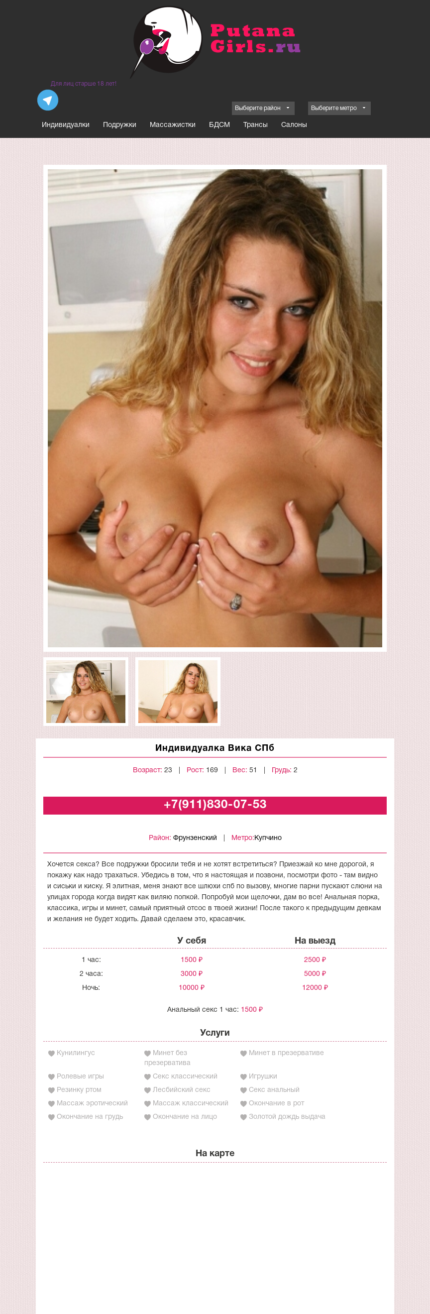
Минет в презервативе (286, 1053)
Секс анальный (274, 1090)
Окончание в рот (276, 1103)
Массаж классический (190, 1103)
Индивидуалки (66, 125)
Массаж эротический (92, 1103)
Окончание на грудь (90, 1117)
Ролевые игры (80, 1077)
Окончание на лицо (185, 1117)
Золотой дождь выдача (287, 1117)
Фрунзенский (195, 838)
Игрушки (263, 1077)
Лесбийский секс (182, 1090)
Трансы (255, 125)
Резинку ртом (79, 1090)
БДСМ (219, 125)
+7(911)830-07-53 (215, 805)
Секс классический (185, 1077)
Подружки (119, 125)
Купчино (268, 838)
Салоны (294, 125)
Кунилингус (76, 1053)
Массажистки (173, 125)
